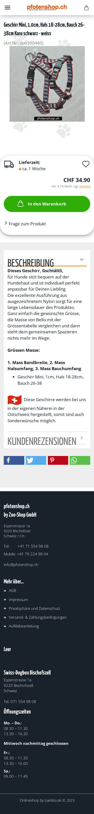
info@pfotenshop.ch (21, 564)
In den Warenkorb (41, 203)
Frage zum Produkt (27, 224)
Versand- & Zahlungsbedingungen (38, 617)
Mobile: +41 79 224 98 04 (26, 553)
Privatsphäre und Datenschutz (34, 608)
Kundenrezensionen (42, 441)
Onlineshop (29, 800)
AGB (12, 590)
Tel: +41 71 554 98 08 (26, 546)
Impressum (18, 599)
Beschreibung (31, 262)
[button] (14, 460)
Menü (7, 7)
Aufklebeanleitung (24, 625)
